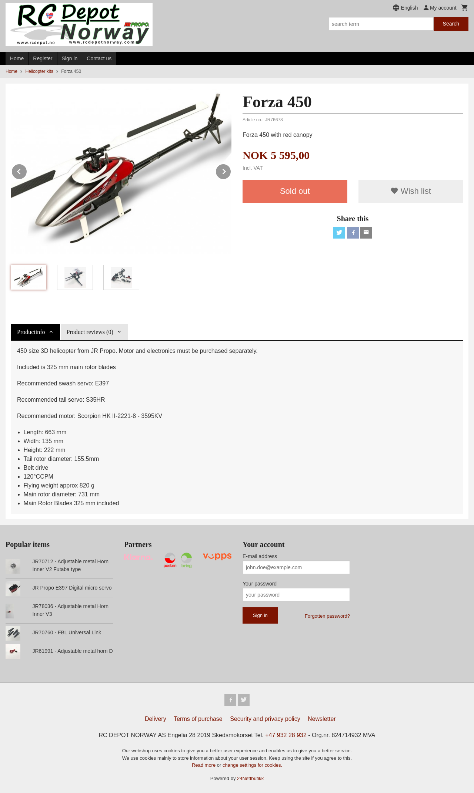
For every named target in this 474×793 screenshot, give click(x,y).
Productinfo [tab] (31, 332)
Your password (260, 584)
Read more (204, 765)
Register (42, 58)
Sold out (295, 191)
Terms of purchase (198, 719)
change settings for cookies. (252, 765)
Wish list (410, 191)
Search (451, 24)
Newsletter (322, 719)
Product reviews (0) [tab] (90, 332)
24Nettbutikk (250, 778)
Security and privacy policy (265, 719)
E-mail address (260, 556)
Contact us (99, 58)
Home (17, 58)
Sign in (70, 58)
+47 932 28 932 (286, 735)
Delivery (155, 719)
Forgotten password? (327, 616)
